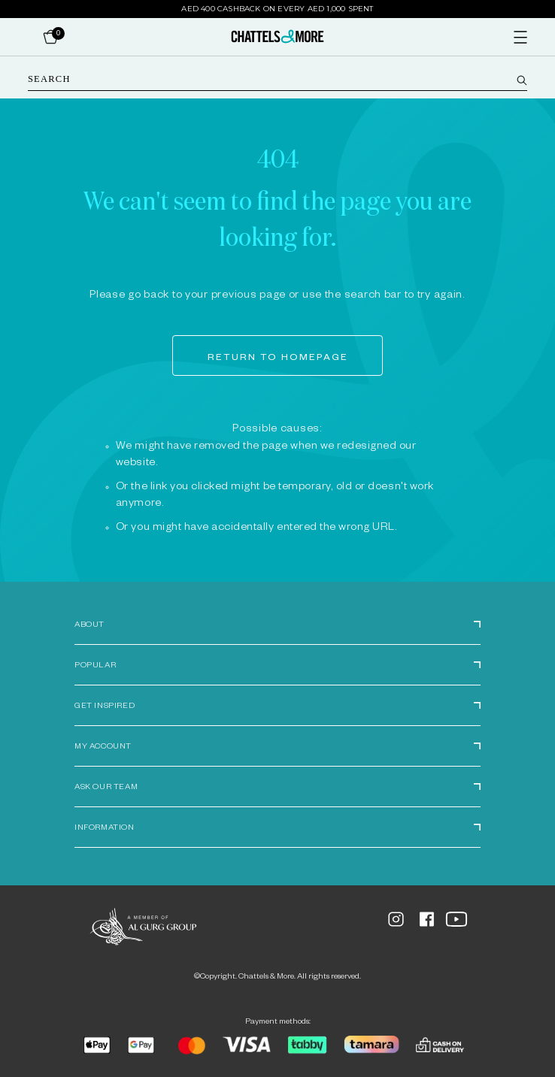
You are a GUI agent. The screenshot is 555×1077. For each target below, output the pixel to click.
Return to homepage (278, 358)
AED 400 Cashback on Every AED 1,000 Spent (277, 9)
